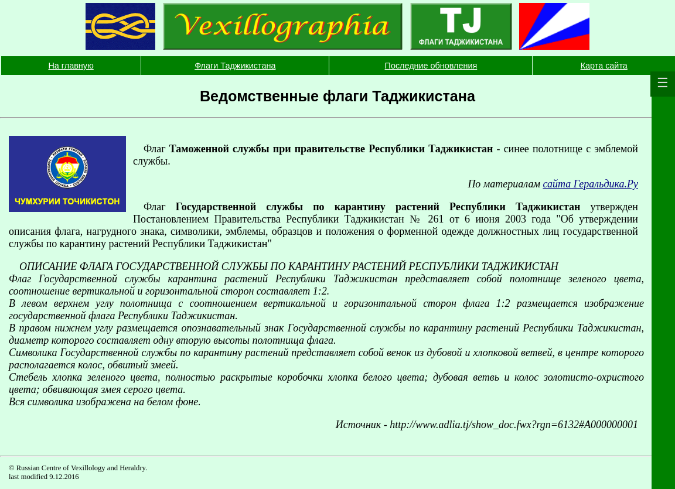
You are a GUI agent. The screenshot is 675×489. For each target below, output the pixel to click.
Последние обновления (431, 65)
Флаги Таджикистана (235, 65)
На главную (70, 65)
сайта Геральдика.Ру (590, 184)
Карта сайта (604, 65)
